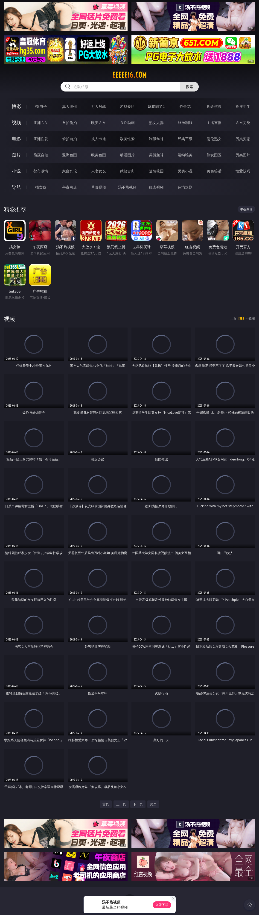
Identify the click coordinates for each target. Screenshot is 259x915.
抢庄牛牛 (243, 106)
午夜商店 (69, 187)
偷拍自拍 (69, 138)
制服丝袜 (156, 138)
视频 (16, 122)
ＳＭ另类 (243, 122)
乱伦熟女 (214, 138)
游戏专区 (127, 106)
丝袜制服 (185, 122)
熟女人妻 (156, 122)
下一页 (138, 804)
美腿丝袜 (156, 154)
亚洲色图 (69, 154)
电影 (16, 139)
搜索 (189, 86)
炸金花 (185, 106)
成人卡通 (98, 138)
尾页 (153, 804)
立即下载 (161, 905)
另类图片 (243, 154)
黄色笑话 (214, 171)
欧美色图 (98, 154)
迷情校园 (156, 171)
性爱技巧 (243, 171)
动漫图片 (127, 154)
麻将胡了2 (156, 106)
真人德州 (69, 106)
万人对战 (98, 106)
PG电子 (41, 106)
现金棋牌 (214, 106)
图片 (16, 155)
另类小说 (185, 171)
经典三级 (185, 138)
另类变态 (243, 138)
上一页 (121, 804)
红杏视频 (156, 187)
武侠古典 (127, 171)
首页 (105, 804)
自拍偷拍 (69, 122)
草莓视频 (98, 187)
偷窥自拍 (40, 154)
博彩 (16, 106)
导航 (16, 187)
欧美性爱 (127, 138)
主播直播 (214, 122)
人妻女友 (98, 171)
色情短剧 (185, 187)
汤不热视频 (127, 187)
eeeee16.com (129, 75)
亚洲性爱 (40, 138)
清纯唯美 (185, 154)
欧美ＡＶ (98, 122)
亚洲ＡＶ (40, 122)
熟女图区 (214, 154)
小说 (16, 171)
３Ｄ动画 (127, 122)
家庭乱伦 (69, 171)
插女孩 (40, 187)
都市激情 (40, 171)
